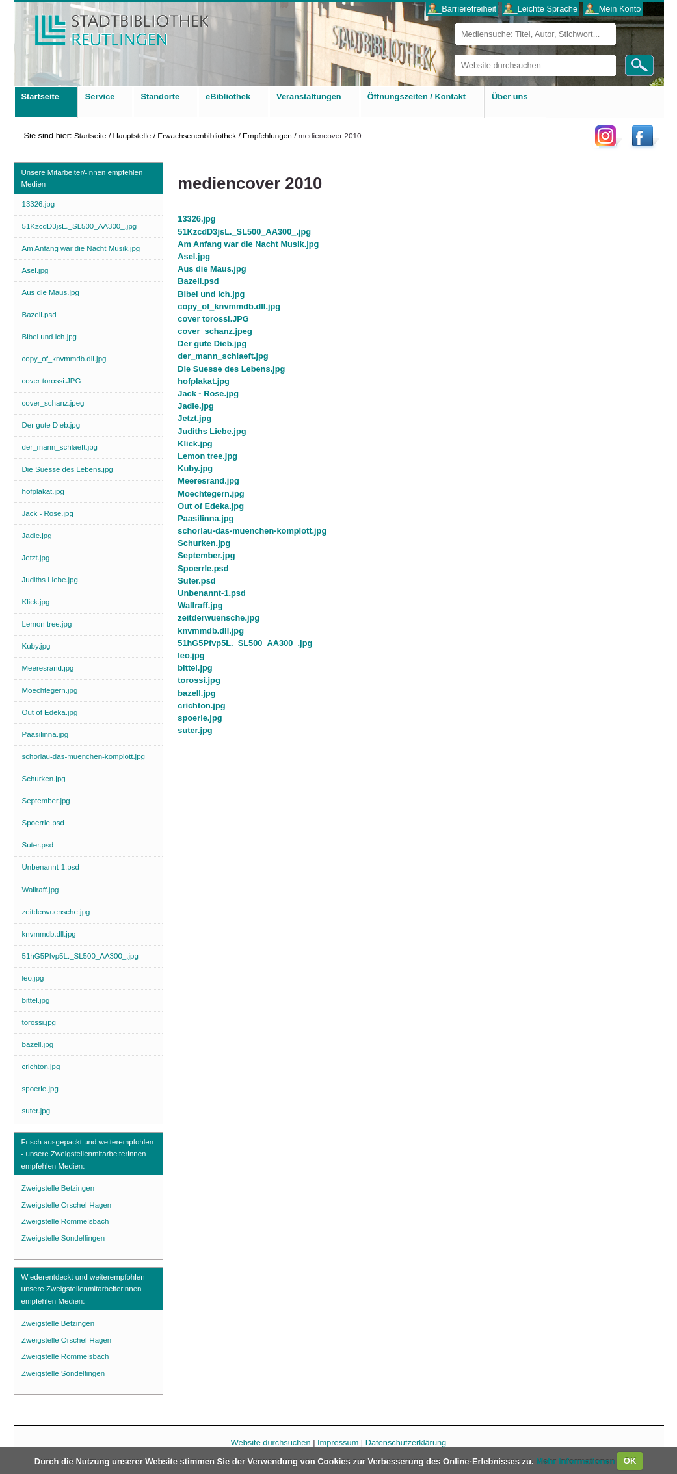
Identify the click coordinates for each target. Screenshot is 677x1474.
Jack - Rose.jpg (208, 393)
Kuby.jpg (195, 468)
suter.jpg (195, 730)
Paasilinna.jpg (205, 518)
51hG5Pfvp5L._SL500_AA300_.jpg (245, 643)
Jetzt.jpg (194, 418)
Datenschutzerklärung (405, 1442)
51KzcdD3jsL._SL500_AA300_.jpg (244, 232)
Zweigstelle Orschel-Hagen (66, 1205)
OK (630, 1461)
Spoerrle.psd (203, 568)
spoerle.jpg (200, 718)
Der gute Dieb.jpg (212, 343)
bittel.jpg (195, 668)
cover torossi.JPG (213, 319)
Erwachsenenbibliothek (196, 135)
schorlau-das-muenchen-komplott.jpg (252, 531)
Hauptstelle (132, 135)
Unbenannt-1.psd (212, 593)
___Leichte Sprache (540, 9)
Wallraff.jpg (200, 605)
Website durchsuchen (454, 54)
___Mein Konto (613, 9)
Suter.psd (196, 581)
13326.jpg (196, 219)
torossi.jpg (199, 680)
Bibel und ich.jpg (211, 294)
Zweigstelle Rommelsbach (65, 1221)
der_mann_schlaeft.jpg (223, 356)
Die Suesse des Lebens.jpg (231, 369)
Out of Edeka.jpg (211, 506)
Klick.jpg (195, 443)
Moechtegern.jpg (211, 493)
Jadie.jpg (195, 406)
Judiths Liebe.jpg (212, 431)
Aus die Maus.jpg (212, 269)
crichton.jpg (201, 705)
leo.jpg (191, 655)
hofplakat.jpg (204, 381)
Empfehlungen (267, 135)
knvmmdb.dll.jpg (211, 631)
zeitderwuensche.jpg (218, 618)
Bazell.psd (198, 281)
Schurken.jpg (204, 543)
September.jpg (206, 555)
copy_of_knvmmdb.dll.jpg (229, 306)
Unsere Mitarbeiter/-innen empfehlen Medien (82, 178)
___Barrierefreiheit (462, 9)
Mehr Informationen (576, 1461)
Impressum (337, 1442)
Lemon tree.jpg (207, 456)
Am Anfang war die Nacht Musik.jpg (248, 244)
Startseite (90, 135)
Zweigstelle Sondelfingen (63, 1238)
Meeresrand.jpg (208, 480)
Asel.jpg (194, 256)
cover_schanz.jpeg (215, 331)
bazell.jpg (196, 693)
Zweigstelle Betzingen (57, 1188)
